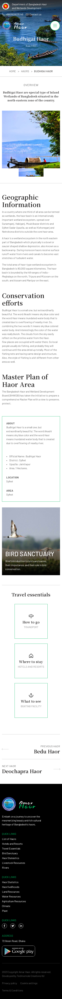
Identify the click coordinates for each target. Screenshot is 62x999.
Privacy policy (9, 983)
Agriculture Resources (14, 901)
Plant (5, 910)
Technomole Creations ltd (30, 975)
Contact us (33, 14)
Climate (6, 906)
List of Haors (9, 838)
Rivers (5, 867)
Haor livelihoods (10, 886)
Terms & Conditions (12, 990)
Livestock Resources (13, 862)
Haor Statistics (10, 882)
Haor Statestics (10, 858)
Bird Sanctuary (10, 853)
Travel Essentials (11, 848)
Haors (25, 71)
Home (12, 71)
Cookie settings (29, 983)
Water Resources (11, 896)
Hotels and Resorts (12, 843)
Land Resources (11, 891)
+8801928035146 (12, 14)
